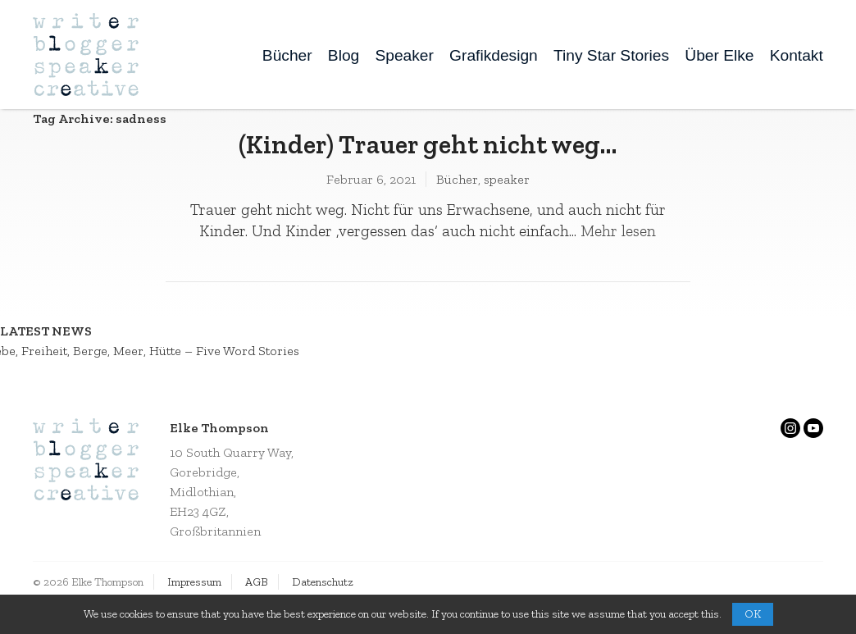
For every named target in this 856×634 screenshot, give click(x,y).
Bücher (287, 55)
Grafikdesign (493, 55)
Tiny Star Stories (611, 55)
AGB (256, 582)
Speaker (404, 55)
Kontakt (796, 55)
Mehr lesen (618, 230)
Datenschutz (322, 582)
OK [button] (752, 614)
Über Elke (719, 55)
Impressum (194, 582)
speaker (507, 179)
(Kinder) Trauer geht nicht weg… (428, 144)
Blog (343, 55)
